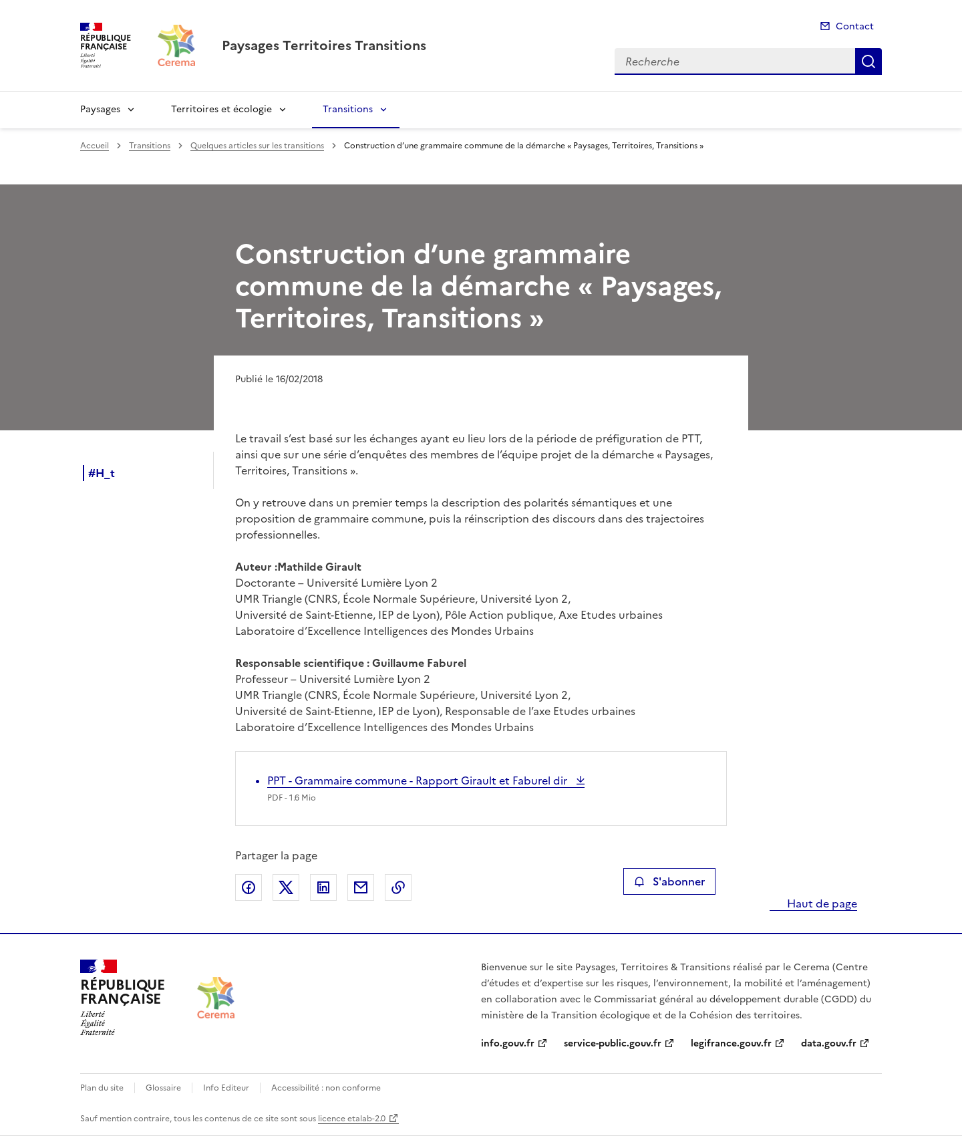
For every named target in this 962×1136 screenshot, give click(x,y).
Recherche (868, 61)
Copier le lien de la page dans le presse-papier (398, 887)
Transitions (348, 109)
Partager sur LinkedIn (323, 887)
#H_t (101, 473)
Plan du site (102, 1088)
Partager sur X (286, 887)
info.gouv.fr (507, 1043)
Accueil (94, 146)
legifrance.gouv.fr (731, 1043)
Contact (855, 26)
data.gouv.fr (828, 1043)
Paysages (100, 109)
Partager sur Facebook (248, 887)
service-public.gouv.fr (612, 1043)
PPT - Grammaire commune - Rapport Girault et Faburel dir (418, 780)
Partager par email (360, 887)
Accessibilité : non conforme (326, 1088)
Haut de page (820, 903)
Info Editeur (226, 1088)
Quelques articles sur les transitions (257, 146)
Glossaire (163, 1088)
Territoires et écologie (221, 109)
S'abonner (669, 881)
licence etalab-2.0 (351, 1119)
